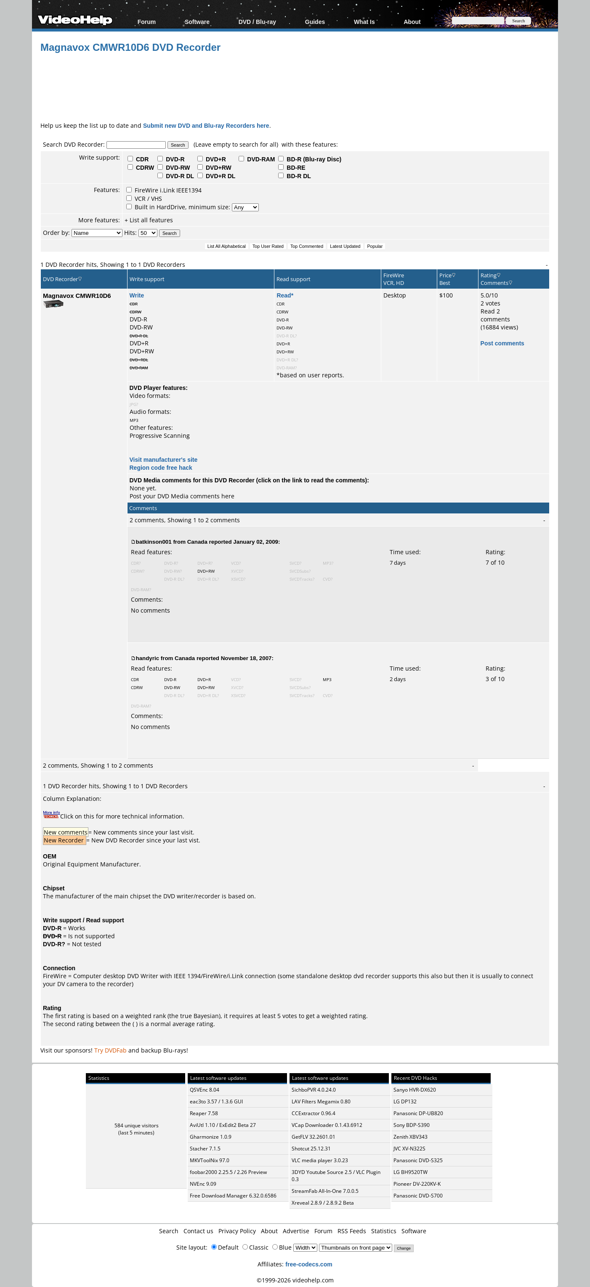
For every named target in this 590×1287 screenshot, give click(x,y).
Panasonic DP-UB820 (418, 1113)
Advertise (296, 1231)
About (412, 22)
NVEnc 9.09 (203, 1183)
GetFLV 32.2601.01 (313, 1136)
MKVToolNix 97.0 (209, 1160)
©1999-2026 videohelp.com (295, 1280)
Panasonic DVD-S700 (418, 1195)
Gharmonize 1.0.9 (210, 1136)
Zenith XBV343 (410, 1136)
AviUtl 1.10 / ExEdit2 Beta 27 (223, 1125)
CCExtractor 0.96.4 (313, 1113)
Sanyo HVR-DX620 (414, 1089)
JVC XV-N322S (409, 1148)
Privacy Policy (237, 1231)
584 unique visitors (136, 1125)
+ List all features (149, 220)
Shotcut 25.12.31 (311, 1148)
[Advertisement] (295, 86)
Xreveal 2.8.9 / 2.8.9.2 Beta (323, 1202)
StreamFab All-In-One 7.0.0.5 (325, 1191)
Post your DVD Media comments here (182, 496)
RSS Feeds (352, 1231)
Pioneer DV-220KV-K (417, 1183)
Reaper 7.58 (204, 1113)
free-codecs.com (308, 1264)
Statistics (383, 1231)
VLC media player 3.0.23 (320, 1160)
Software (197, 22)
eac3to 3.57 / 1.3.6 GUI (216, 1101)
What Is (364, 22)
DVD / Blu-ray (257, 22)
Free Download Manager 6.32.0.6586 (233, 1195)
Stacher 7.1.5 (205, 1148)
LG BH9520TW (410, 1172)
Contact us (198, 1231)
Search (168, 1231)
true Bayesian (199, 1016)
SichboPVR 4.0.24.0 (314, 1089)
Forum (147, 22)
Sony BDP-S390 (411, 1125)
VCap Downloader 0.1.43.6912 (327, 1125)
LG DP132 (405, 1101)
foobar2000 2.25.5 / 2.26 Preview (228, 1172)
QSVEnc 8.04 (204, 1089)
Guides (315, 22)
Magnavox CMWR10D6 (77, 295)
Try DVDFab (110, 1050)
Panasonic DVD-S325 (418, 1160)
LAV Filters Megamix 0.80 (321, 1101)
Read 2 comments (495, 315)
